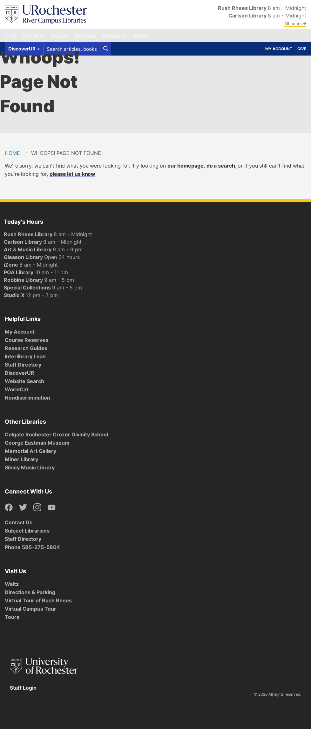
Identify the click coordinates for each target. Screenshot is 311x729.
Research (114, 35)
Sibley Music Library (30, 467)
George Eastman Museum (37, 442)
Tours (12, 616)
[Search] (106, 49)
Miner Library (21, 459)
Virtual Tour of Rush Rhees (38, 600)
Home (12, 152)
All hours (295, 23)
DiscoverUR (19, 372)
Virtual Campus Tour (30, 608)
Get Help (33, 35)
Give (301, 48)
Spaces (59, 35)
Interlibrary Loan (25, 356)
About (140, 35)
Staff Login (23, 687)
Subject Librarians (27, 530)
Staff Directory (23, 364)
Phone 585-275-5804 (32, 547)
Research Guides (26, 348)
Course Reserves (26, 339)
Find (10, 35)
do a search (220, 165)
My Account (278, 48)
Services (85, 35)
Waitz (12, 583)
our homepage (185, 165)
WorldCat (16, 389)
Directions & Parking (30, 592)
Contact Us (18, 522)
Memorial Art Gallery (30, 450)
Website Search (24, 381)
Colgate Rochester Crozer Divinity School (56, 434)
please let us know (72, 173)
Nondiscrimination (27, 397)
